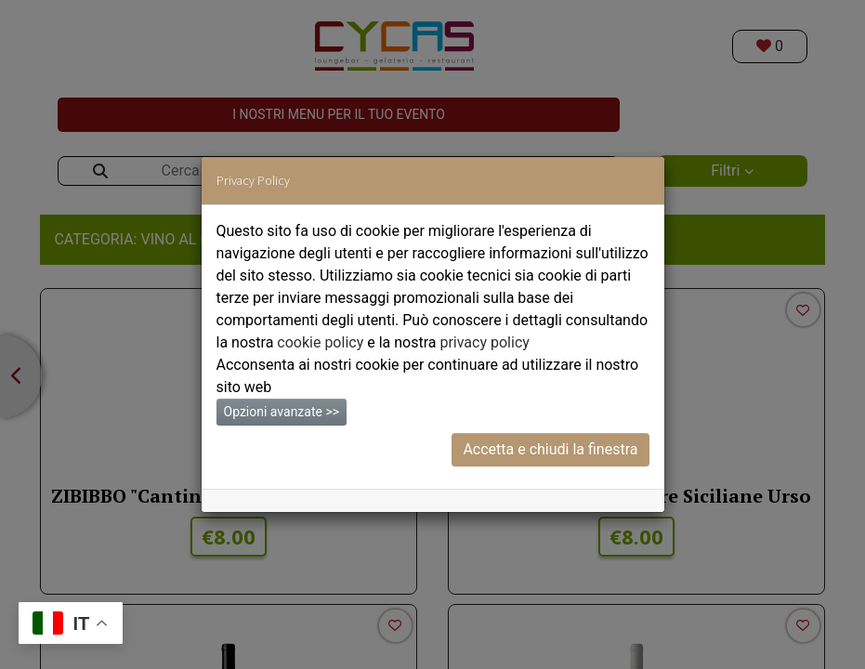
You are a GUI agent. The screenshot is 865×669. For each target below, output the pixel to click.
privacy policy (484, 342)
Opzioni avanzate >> (282, 411)
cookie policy (320, 342)
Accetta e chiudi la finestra (550, 449)
